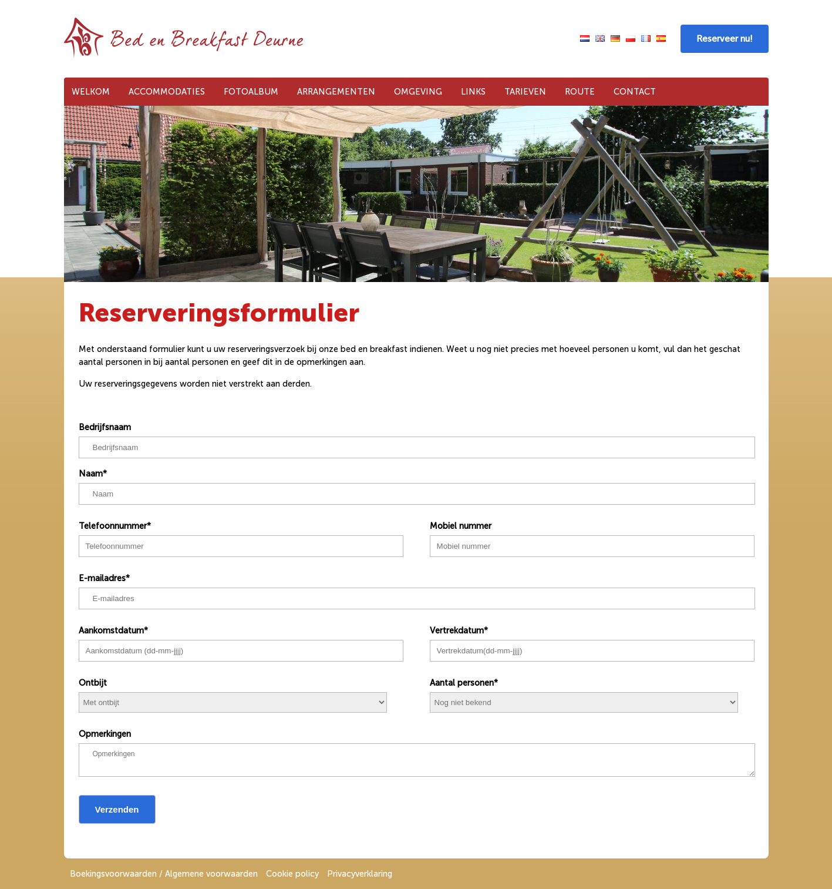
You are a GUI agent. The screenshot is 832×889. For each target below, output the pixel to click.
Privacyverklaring (359, 873)
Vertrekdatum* (459, 630)
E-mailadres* (104, 578)
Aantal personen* (464, 682)
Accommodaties (167, 91)
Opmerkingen (105, 734)
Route (580, 91)
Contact (635, 91)
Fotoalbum (251, 91)
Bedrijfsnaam (105, 427)
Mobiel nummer (460, 526)
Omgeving (418, 91)
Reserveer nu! (724, 38)
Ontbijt (93, 682)
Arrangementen (336, 91)
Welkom (91, 91)
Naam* (93, 473)
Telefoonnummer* (115, 526)
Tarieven (525, 91)
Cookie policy (292, 873)
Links (473, 91)
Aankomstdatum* (113, 630)
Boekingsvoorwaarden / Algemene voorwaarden (164, 873)
